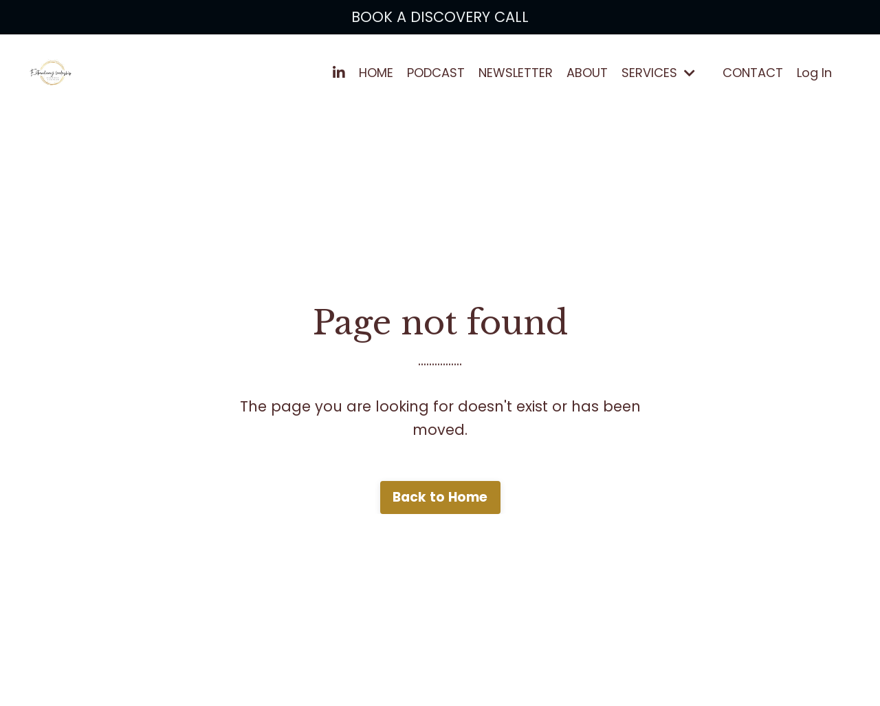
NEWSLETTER (515, 72)
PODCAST (436, 72)
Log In (814, 72)
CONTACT (753, 72)
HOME (376, 72)
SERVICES (658, 72)
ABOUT (587, 72)
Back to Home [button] (440, 497)
